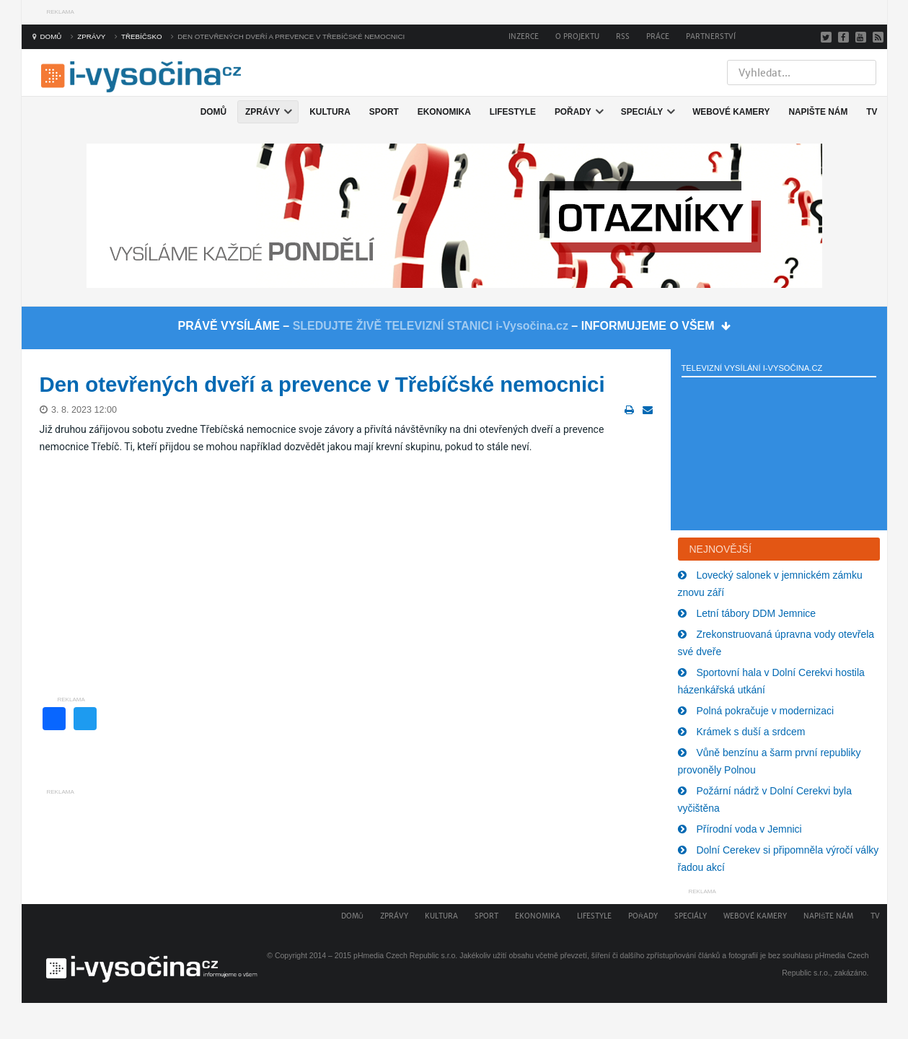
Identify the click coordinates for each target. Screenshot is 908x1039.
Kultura (441, 916)
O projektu (577, 36)
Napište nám (828, 916)
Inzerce (523, 36)
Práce (657, 36)
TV (875, 916)
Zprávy (394, 916)
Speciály (690, 916)
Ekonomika (537, 916)
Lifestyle (594, 916)
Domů (352, 916)
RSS (623, 36)
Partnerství (711, 36)
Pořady (643, 916)
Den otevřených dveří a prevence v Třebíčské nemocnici (322, 384)
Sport (486, 916)
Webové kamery (755, 916)
